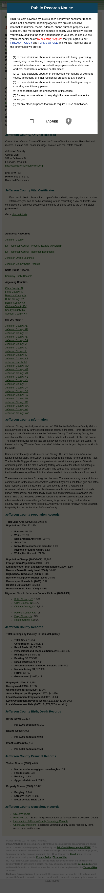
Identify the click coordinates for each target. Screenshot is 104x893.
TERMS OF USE (48, 42)
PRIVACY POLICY (21, 42)
